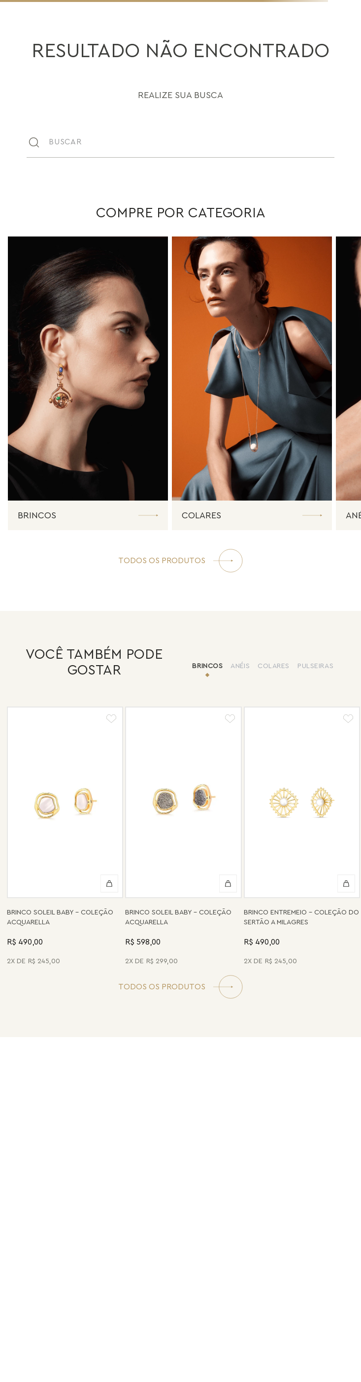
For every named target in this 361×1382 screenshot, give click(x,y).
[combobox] (180, 142)
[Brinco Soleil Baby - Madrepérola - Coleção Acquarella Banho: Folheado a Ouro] (65, 837)
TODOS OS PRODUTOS (161, 987)
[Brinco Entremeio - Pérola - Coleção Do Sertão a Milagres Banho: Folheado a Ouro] (302, 837)
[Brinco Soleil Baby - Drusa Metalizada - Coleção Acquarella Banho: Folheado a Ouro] (183, 837)
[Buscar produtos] (332, 142)
